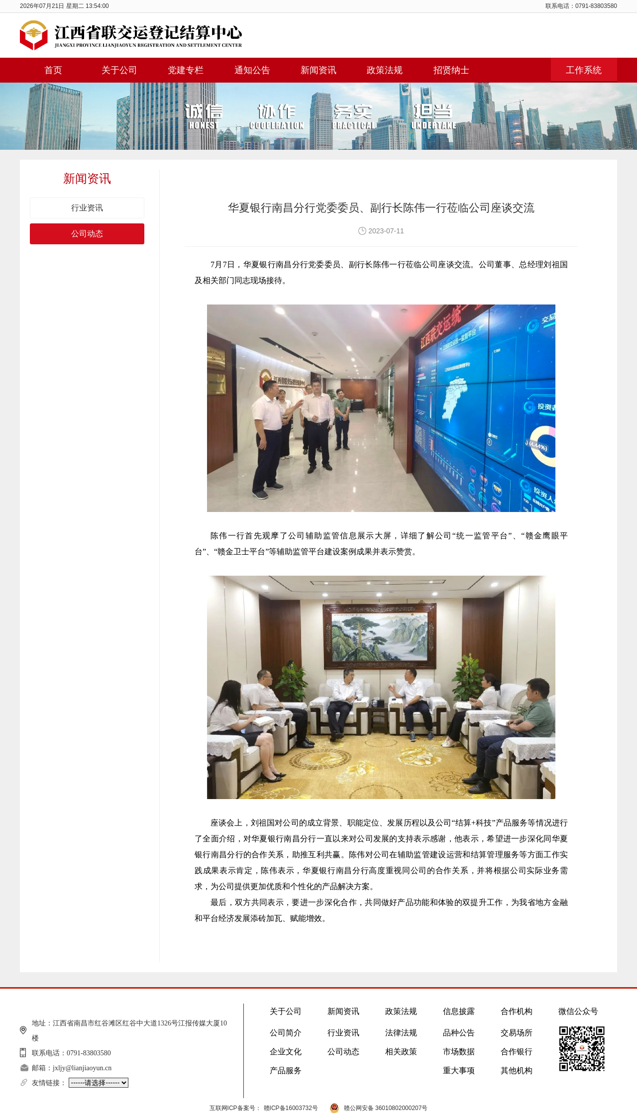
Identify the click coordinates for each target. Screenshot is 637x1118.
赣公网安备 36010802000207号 (386, 1108)
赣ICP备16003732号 (291, 1108)
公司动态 (87, 233)
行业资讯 (87, 207)
